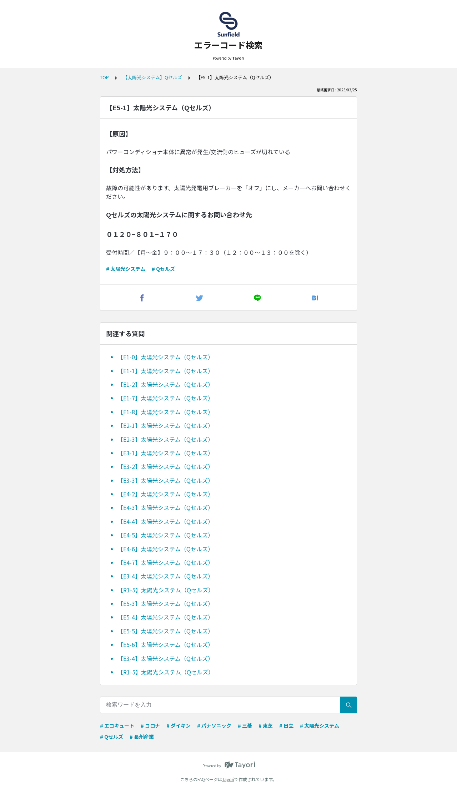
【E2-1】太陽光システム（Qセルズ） (165, 425)
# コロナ (150, 725)
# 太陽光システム (125, 268)
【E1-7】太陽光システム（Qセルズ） (165, 398)
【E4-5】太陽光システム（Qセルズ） (165, 535)
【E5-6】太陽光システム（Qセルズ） (165, 644)
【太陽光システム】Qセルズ (152, 77)
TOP (104, 77)
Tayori (228, 779)
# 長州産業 (142, 736)
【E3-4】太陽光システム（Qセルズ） (165, 576)
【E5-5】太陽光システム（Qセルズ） (165, 631)
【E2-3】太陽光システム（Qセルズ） (165, 439)
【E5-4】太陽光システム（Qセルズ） (165, 617)
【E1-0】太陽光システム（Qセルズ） (165, 357)
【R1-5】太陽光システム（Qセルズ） (165, 590)
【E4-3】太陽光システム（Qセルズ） (165, 507)
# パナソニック (214, 725)
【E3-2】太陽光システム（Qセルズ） (165, 466)
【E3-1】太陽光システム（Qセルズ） (165, 453)
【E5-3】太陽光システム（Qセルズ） (165, 603)
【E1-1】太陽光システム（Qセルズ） (165, 370)
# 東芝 (265, 725)
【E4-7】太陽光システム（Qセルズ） (165, 562)
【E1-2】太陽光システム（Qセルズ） (165, 384)
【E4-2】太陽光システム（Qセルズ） (165, 494)
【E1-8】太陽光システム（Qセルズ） (165, 412)
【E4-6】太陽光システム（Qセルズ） (165, 549)
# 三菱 (245, 725)
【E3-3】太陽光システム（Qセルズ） (165, 480)
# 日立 (286, 725)
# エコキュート (117, 725)
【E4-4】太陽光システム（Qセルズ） (165, 521)
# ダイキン (178, 725)
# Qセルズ (163, 268)
